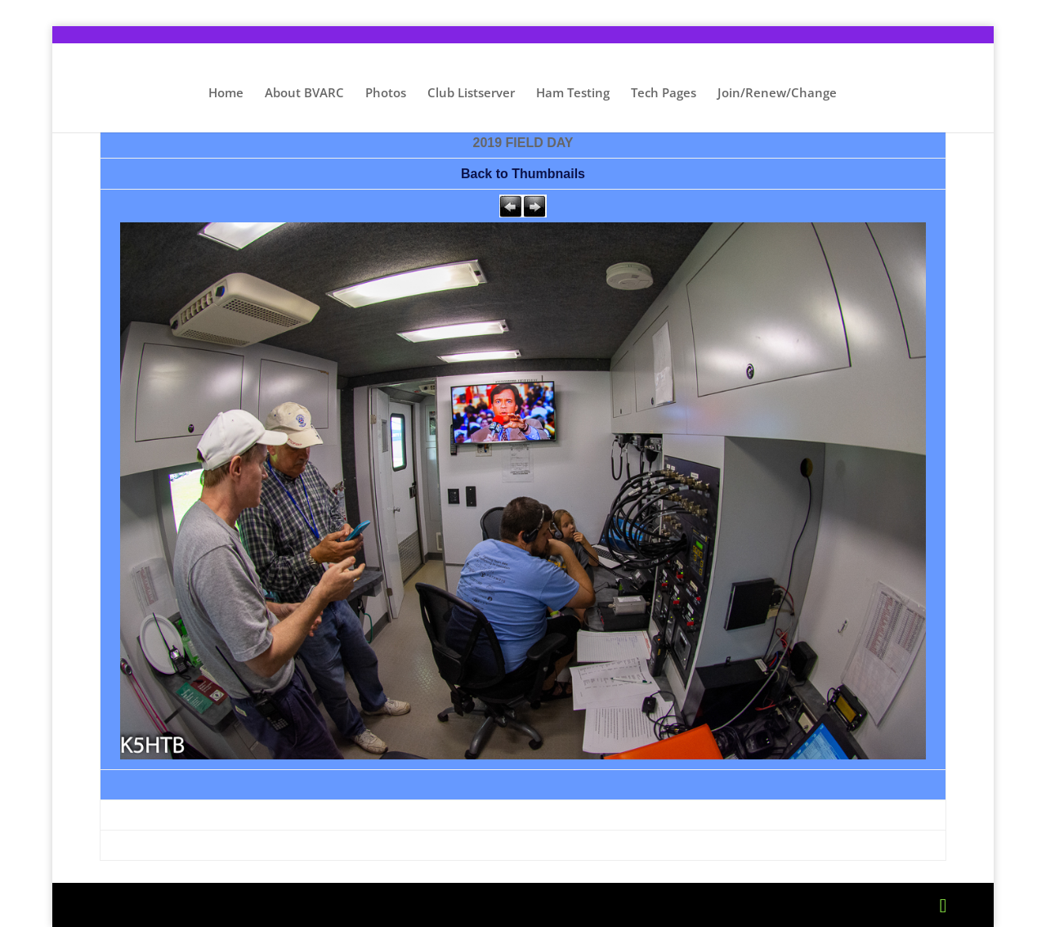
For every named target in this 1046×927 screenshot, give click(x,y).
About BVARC (304, 94)
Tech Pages (663, 94)
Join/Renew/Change (777, 94)
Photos (385, 94)
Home (226, 94)
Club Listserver (471, 94)
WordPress (406, 905)
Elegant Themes (230, 905)
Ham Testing (573, 94)
